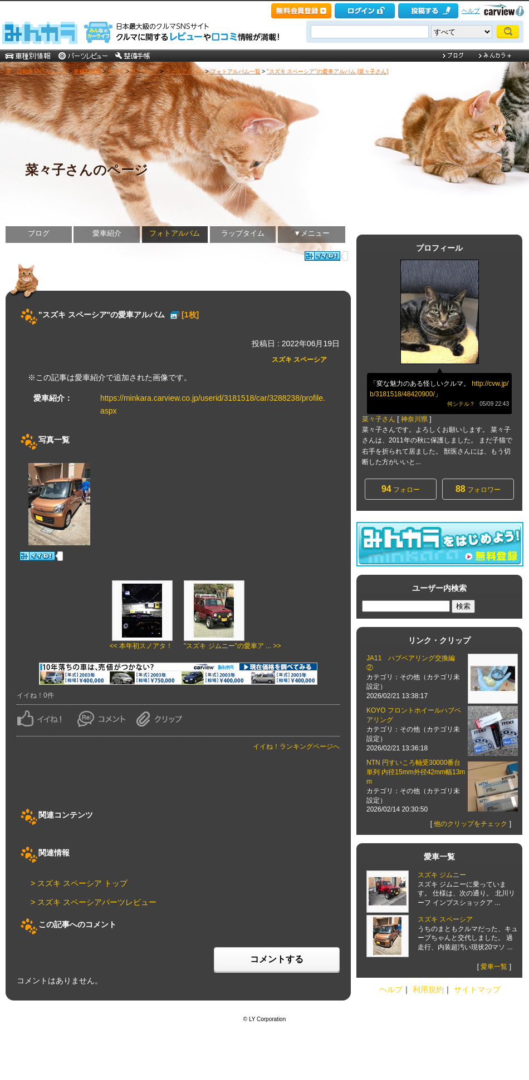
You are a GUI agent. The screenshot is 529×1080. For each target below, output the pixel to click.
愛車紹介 (106, 233)
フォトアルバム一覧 (235, 71)
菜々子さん (378, 419)
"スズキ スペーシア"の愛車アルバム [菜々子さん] (327, 71)
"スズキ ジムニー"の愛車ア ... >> (232, 646)
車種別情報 (87, 71)
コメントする (276, 959)
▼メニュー (311, 233)
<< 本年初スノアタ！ (141, 646)
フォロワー (478, 489)
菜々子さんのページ (86, 169)
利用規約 (428, 989)
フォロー (400, 489)
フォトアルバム (184, 71)
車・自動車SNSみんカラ (36, 71)
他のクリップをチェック (470, 824)
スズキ (115, 71)
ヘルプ (471, 10)
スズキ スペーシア (299, 360)
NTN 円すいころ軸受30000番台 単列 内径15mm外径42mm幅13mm (415, 772)
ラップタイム (242, 233)
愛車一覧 (494, 966)
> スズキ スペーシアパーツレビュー (93, 902)
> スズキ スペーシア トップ (79, 883)
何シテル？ (461, 404)
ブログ (39, 233)
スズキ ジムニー (442, 875)
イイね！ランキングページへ (296, 746)
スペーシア (145, 71)
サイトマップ (477, 989)
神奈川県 (414, 419)
